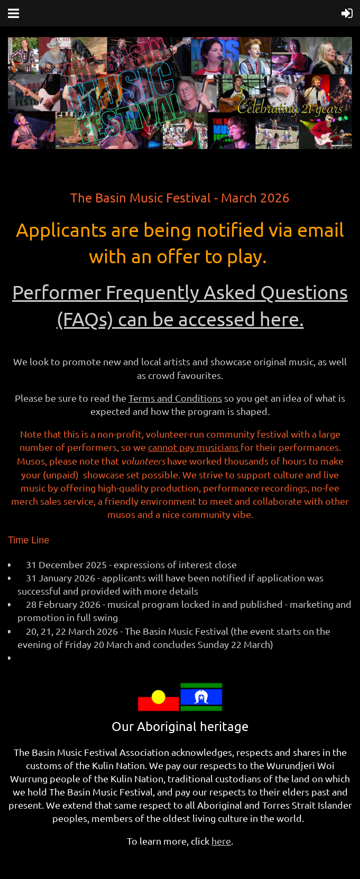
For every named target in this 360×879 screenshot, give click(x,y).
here (221, 840)
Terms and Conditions (175, 397)
